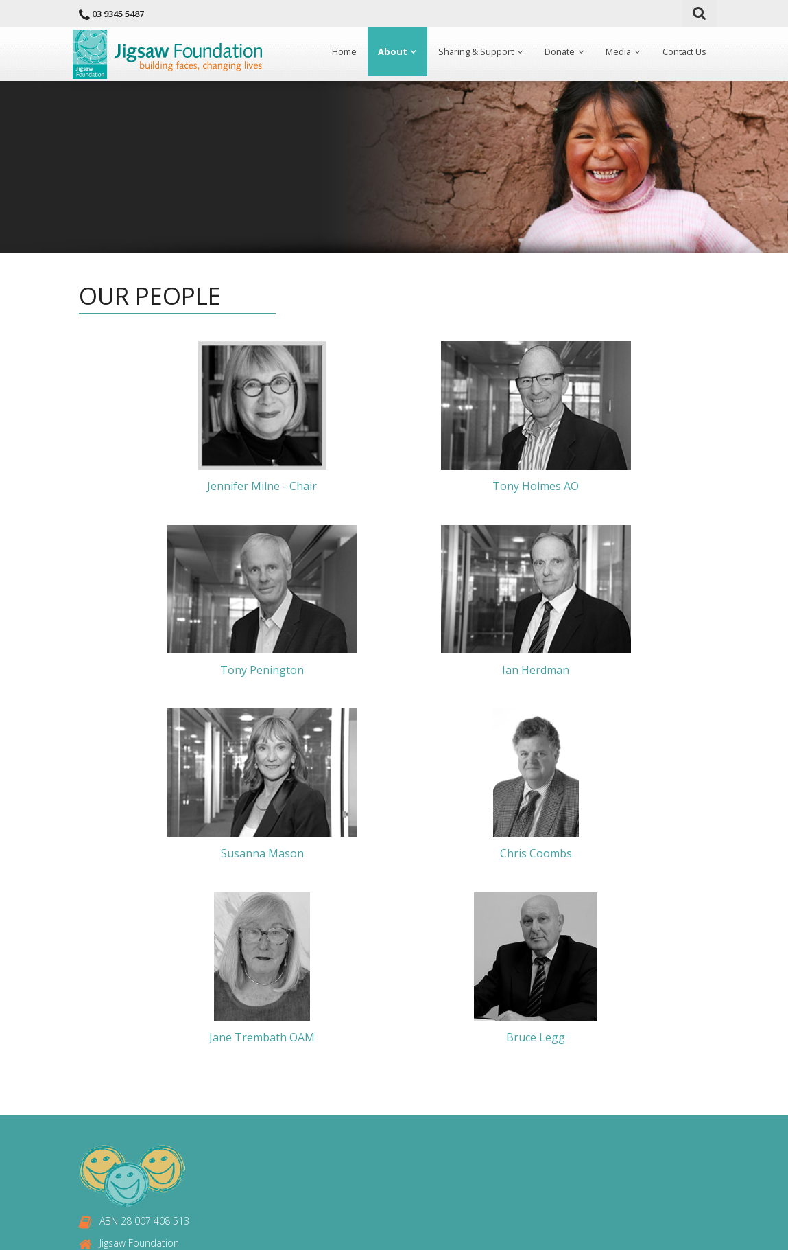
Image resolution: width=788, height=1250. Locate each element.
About (388, 53)
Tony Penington (609, 486)
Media (617, 53)
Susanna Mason (400, 670)
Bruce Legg (504, 853)
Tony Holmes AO (400, 486)
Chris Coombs (609, 670)
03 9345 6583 (129, 1127)
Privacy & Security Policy (399, 1155)
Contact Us (684, 53)
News (359, 1092)
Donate (557, 53)
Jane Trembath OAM (295, 853)
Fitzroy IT (503, 1229)
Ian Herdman (190, 670)
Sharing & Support (472, 53)
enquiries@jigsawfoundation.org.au (176, 1150)
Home (339, 53)
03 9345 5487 (118, 14)
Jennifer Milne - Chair (191, 486)
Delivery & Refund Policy (399, 1176)
